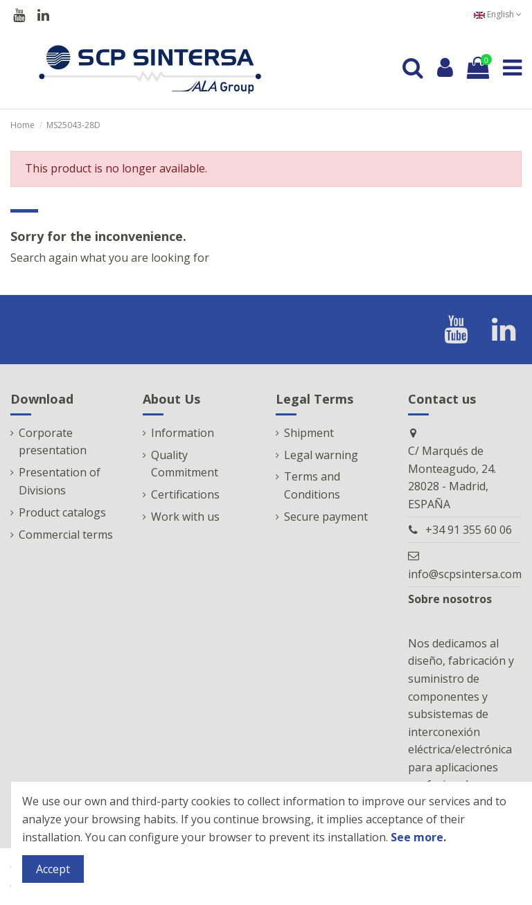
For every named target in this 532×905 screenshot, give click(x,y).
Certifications (185, 494)
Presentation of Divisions (59, 481)
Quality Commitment (184, 464)
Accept (53, 869)
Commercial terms (66, 534)
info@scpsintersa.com (465, 574)
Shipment (309, 432)
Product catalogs (62, 512)
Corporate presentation (53, 441)
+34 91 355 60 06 (468, 529)
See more (417, 837)
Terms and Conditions (312, 485)
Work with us (185, 516)
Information (182, 432)
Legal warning (321, 455)
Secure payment (326, 516)
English (498, 14)
